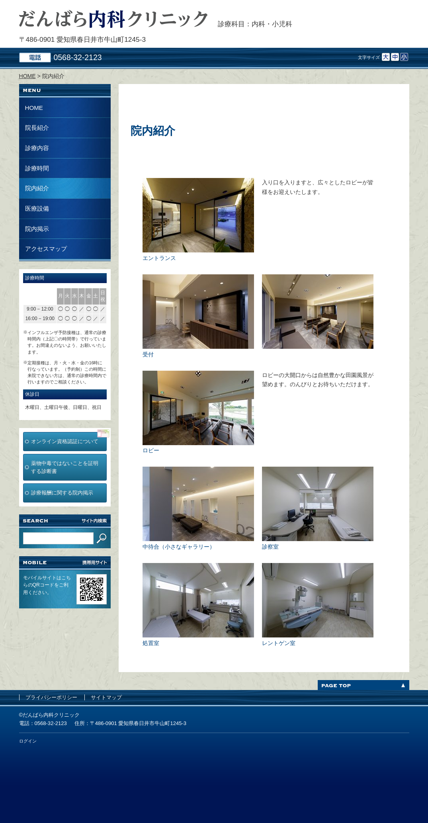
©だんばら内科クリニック (49, 715)
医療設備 (37, 208)
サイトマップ (106, 697)
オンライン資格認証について (64, 441)
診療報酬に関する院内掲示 (62, 493)
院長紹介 (37, 127)
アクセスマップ (46, 248)
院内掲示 (37, 228)
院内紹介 (37, 188)
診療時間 (37, 168)
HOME (34, 107)
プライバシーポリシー (51, 697)
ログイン (28, 741)
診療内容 (37, 148)
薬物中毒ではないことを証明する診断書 (64, 467)
